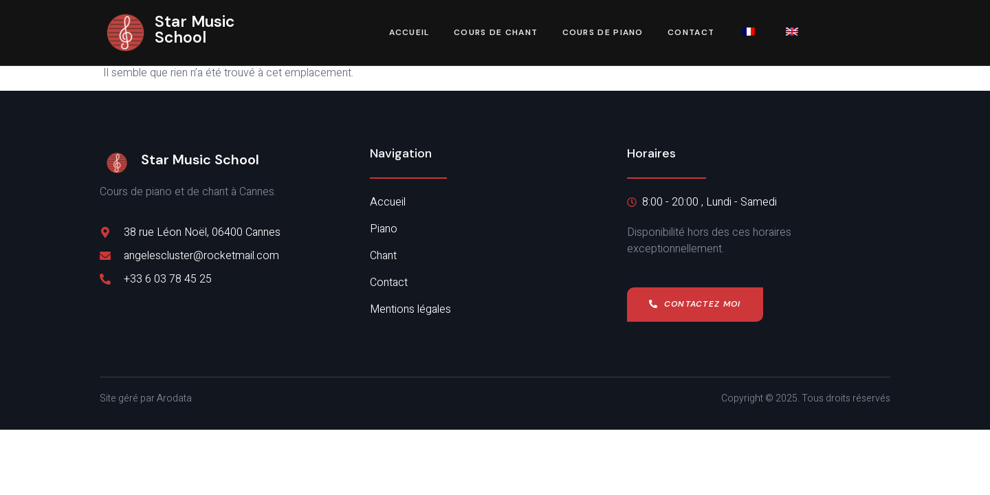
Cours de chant (496, 33)
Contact (691, 33)
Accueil (408, 33)
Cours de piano (603, 33)
